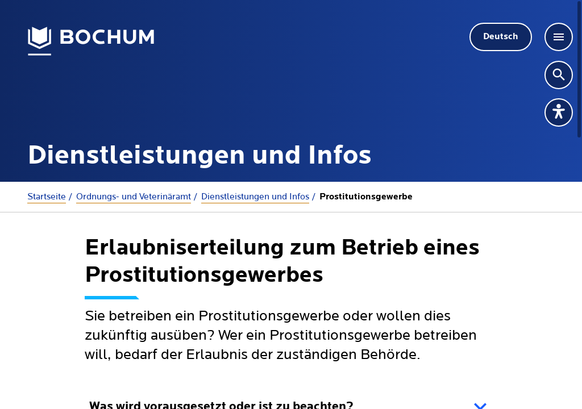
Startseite (46, 196)
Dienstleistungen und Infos (255, 196)
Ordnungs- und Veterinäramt (133, 196)
